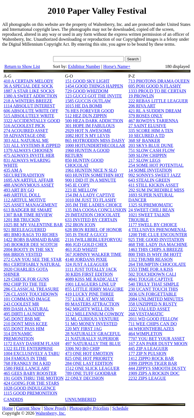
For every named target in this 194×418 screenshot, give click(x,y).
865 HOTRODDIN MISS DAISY (95, 140)
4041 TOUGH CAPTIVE (150, 279)
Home (7, 408)
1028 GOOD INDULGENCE (30, 388)
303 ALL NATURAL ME (26, 140)
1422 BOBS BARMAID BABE (32, 239)
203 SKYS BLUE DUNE (150, 145)
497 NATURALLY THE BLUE (93, 343)
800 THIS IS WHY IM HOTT (154, 254)
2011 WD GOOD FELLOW (153, 318)
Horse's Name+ (116, 66)
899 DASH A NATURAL (26, 309)
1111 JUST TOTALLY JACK (91, 269)
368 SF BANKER (144, 140)
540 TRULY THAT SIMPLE (153, 284)
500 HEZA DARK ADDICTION (94, 120)
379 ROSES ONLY (145, 115)
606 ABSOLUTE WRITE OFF (31, 110)
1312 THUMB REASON (150, 259)
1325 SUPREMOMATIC (150, 205)
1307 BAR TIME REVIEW (28, 214)
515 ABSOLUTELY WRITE (29, 115)
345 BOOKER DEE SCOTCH (31, 244)
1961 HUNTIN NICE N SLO (91, 170)
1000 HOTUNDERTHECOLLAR (95, 145)
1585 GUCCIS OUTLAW (88, 101)
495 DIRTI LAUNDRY (24, 314)
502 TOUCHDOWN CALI (152, 274)
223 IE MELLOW (81, 190)
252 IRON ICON (80, 224)
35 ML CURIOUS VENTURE (92, 318)
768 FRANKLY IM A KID (27, 363)
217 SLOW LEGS (144, 160)
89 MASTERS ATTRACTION (92, 304)
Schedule (120, 408)
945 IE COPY (77, 185)
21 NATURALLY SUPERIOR (92, 338)
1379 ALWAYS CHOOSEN (28, 150)
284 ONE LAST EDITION (89, 363)
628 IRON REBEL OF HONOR (93, 229)
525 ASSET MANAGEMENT (30, 205)
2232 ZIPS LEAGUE (147, 378)
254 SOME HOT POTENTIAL (156, 165)
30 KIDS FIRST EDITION (89, 274)
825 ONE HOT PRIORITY (89, 358)
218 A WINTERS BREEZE (28, 101)
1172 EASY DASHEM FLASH (31, 343)
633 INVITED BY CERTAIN (91, 219)
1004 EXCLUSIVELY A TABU (32, 353)
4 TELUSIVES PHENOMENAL (157, 229)
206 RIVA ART (141, 105)
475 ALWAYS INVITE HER (29, 155)
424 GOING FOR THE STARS (31, 383)
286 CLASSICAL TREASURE (31, 289)
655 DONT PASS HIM (24, 328)
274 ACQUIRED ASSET (26, 130)
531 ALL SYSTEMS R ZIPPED (32, 145)
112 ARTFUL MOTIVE (25, 200)
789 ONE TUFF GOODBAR (90, 373)
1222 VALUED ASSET (149, 309)
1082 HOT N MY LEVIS (87, 135)
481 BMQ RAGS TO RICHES (31, 234)
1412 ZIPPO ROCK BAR (151, 358)
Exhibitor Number (84, 66)
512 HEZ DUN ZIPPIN (86, 115)
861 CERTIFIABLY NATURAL (32, 264)
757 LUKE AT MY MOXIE (89, 299)
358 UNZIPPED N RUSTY (152, 304)
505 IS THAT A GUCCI (86, 234)
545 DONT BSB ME (22, 318)
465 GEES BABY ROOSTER (30, 373)
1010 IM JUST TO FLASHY (90, 200)
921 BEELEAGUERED (25, 229)
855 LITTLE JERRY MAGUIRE (94, 289)
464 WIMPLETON (145, 333)
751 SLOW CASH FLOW (151, 150)
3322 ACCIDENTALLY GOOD (32, 120)
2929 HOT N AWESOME (88, 130)
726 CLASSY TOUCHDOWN (31, 294)
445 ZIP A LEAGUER (148, 348)
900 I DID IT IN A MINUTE (90, 180)
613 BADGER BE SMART (28, 209)
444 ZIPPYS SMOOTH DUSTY (157, 368)
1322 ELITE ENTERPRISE (28, 348)
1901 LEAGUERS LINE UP (90, 284)
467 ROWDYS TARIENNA (153, 120)
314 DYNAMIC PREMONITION (19, 336)
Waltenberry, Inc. (50, 413)
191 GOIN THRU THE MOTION (34, 378)
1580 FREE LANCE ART (27, 368)
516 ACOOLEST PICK (24, 125)
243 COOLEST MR (21, 304)
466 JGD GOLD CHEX (86, 244)
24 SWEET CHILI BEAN (151, 209)
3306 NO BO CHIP (82, 348)
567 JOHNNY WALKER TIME (93, 254)
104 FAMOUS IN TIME (25, 358)
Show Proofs (55, 408)
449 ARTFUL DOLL (22, 195)
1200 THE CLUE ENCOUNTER (157, 234)
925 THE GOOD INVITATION (156, 239)
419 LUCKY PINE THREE (89, 294)
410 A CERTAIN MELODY (28, 81)
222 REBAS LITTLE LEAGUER (158, 101)
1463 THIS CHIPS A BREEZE (155, 249)
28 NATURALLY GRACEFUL (93, 333)
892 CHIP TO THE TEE (25, 284)
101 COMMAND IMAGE (27, 299)
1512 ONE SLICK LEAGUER (92, 368)
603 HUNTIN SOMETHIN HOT (94, 175)
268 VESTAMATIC (145, 314)
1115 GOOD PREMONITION (30, 393)
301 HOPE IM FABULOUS (90, 125)
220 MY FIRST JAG (83, 328)
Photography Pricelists (89, 408)
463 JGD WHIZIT (81, 249)
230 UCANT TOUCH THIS (153, 289)
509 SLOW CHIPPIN (147, 155)
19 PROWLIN (141, 96)
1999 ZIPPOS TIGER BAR (152, 363)
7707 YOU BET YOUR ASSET (156, 338)
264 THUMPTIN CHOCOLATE (157, 264)
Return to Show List (22, 66)
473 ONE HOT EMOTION (89, 353)
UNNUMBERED (80, 399)
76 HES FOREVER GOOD (89, 110)
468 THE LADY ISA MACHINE (157, 244)
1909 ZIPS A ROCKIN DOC (153, 373)
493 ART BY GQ (19, 190)
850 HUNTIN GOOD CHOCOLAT (84, 163)
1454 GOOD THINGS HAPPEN (94, 86)
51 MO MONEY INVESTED (91, 323)
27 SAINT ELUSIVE (147, 125)
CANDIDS (13, 399)
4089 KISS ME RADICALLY (91, 279)
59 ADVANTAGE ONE (25, 135)
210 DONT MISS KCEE (25, 323)
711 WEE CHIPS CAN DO (152, 323)
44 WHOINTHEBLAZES (151, 328)
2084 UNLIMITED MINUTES (155, 299)
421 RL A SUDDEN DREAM (154, 110)
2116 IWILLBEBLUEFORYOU (93, 239)
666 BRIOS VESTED (23, 254)
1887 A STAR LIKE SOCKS (29, 91)
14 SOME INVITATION (150, 170)
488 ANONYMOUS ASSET (29, 185)
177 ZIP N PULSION (147, 353)
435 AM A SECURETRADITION (24, 172)
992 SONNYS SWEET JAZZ (154, 175)
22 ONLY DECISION (84, 378)
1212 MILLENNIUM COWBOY (94, 314)
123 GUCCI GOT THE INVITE (93, 96)
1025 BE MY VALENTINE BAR (33, 224)
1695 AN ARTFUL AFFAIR (28, 180)
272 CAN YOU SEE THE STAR (33, 259)
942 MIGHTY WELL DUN (89, 309)
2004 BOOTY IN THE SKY (29, 249)
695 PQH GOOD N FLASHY (154, 86)
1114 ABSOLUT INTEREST (29, 105)
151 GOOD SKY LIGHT (87, 81)
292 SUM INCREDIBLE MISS (156, 190)
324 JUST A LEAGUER (86, 264)
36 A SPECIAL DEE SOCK (28, 86)
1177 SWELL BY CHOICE (152, 224)
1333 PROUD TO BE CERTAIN (157, 91)
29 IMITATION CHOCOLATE (92, 214)
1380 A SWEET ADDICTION (30, 96)
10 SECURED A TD (146, 135)
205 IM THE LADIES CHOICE (93, 205)
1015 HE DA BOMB (83, 105)
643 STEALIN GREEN (149, 180)
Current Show (28, 408)
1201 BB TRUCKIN (22, 219)
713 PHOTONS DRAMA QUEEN (158, 81)
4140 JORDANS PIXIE (86, 259)
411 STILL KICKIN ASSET (153, 185)
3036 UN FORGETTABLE (152, 294)
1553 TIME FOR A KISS (150, 269)
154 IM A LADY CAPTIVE (90, 195)
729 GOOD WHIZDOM (86, 91)
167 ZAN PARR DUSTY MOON (157, 343)
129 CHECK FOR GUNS (26, 279)
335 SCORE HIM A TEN (150, 130)
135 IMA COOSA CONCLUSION (95, 209)
